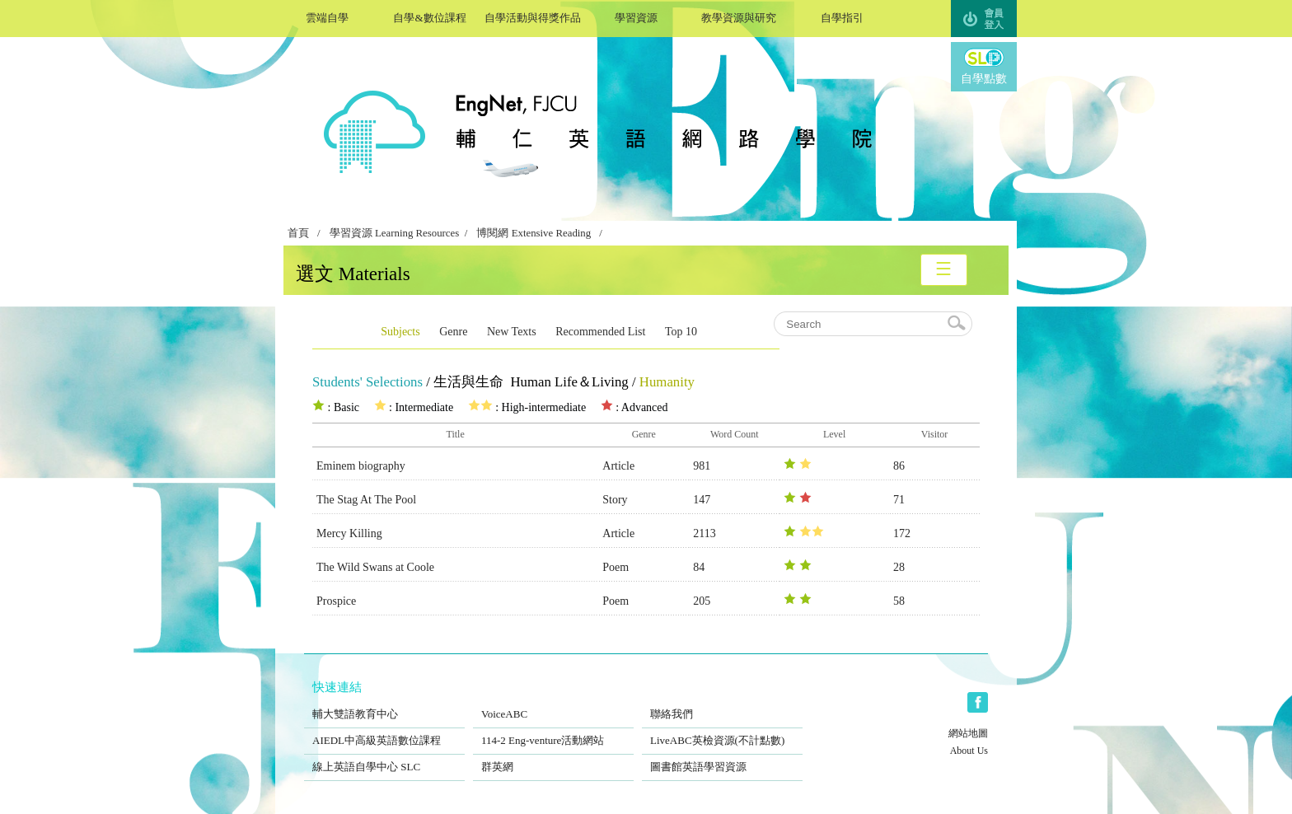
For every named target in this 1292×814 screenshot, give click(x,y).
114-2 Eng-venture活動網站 (553, 729)
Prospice (336, 601)
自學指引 (841, 16)
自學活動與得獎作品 (532, 16)
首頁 (298, 233)
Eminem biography (360, 466)
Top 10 (681, 331)
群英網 (553, 756)
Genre (453, 331)
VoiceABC (553, 703)
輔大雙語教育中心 (384, 703)
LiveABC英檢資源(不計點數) (722, 729)
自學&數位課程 (429, 16)
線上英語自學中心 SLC (384, 756)
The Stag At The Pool (366, 500)
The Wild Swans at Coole (375, 567)
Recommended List (600, 331)
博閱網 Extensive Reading (533, 233)
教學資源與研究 (738, 16)
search (957, 323)
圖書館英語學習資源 (722, 756)
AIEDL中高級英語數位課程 (384, 729)
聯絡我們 (722, 703)
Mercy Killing (349, 533)
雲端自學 (326, 16)
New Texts (511, 331)
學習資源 (635, 16)
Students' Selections (367, 382)
